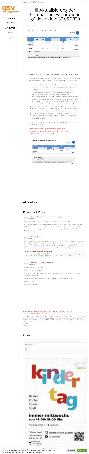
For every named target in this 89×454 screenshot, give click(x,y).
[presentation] (24, 356)
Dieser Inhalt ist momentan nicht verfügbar (38, 251)
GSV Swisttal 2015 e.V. (35, 217)
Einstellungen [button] (71, 450)
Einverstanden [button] (82, 450)
